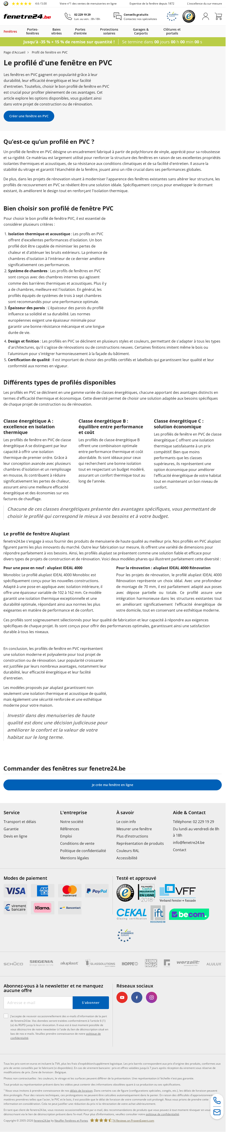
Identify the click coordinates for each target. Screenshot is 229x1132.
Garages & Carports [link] (141, 31)
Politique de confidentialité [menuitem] (83, 850)
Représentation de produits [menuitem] (140, 843)
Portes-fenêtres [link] (32, 31)
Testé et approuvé (136, 878)
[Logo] (27, 16)
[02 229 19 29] (82, 16)
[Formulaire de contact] (217, 1112)
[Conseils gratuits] (135, 16)
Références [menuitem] (69, 828)
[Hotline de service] (217, 1101)
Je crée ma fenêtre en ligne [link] (112, 785)
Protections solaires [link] (109, 31)
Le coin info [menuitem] (126, 821)
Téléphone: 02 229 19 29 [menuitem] (193, 821)
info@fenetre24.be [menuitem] (188, 842)
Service (12, 812)
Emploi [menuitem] (66, 836)
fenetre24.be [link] (42, 1120)
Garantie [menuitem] (11, 828)
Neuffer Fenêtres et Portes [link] (71, 1120)
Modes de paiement (25, 878)
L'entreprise (73, 812)
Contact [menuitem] (179, 849)
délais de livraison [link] (81, 1091)
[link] (25, 3)
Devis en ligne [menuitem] (15, 836)
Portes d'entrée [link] (80, 31)
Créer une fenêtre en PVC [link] (29, 116)
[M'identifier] (205, 16)
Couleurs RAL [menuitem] (127, 850)
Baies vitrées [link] (56, 31)
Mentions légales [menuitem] (74, 857)
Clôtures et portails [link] (172, 31)
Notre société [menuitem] (71, 821)
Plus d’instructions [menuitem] (132, 836)
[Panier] (218, 16)
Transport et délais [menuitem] (20, 821)
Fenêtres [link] (10, 31)
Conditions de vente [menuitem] (77, 843)
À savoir (125, 812)
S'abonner (90, 1002)
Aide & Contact (189, 812)
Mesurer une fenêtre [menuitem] (134, 828)
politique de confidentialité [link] (162, 1114)
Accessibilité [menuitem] (126, 857)
